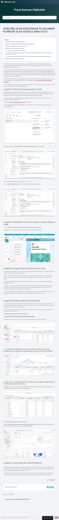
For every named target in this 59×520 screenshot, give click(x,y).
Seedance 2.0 (25, 517)
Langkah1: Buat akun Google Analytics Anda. (15, 41)
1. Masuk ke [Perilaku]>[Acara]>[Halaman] (16, 50)
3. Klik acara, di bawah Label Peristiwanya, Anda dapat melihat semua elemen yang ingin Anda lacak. (29, 56)
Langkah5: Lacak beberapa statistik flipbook (15, 58)
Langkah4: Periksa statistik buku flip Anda (14, 48)
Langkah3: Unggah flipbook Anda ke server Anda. (16, 46)
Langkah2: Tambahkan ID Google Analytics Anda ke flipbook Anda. (20, 44)
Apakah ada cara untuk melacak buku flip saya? (17, 499)
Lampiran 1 (52, 480)
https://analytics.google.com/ (17, 102)
